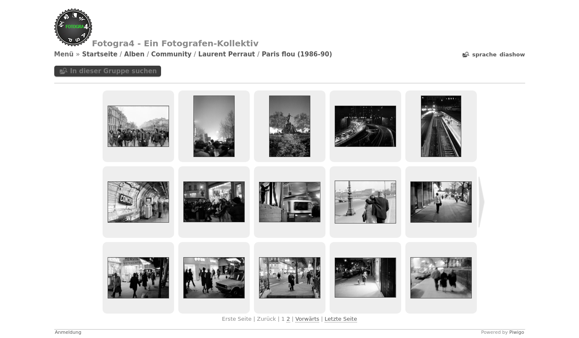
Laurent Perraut (226, 54)
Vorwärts (307, 319)
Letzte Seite (341, 319)
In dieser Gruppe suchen (113, 71)
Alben (134, 54)
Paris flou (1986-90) (297, 54)
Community (171, 54)
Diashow (512, 54)
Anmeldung (68, 332)
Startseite (99, 54)
